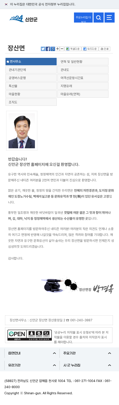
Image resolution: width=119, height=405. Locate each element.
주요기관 (87, 353)
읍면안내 (32, 353)
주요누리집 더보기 (83, 19)
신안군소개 (16, 31)
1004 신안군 (23, 20)
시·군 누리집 (87, 365)
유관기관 (32, 365)
